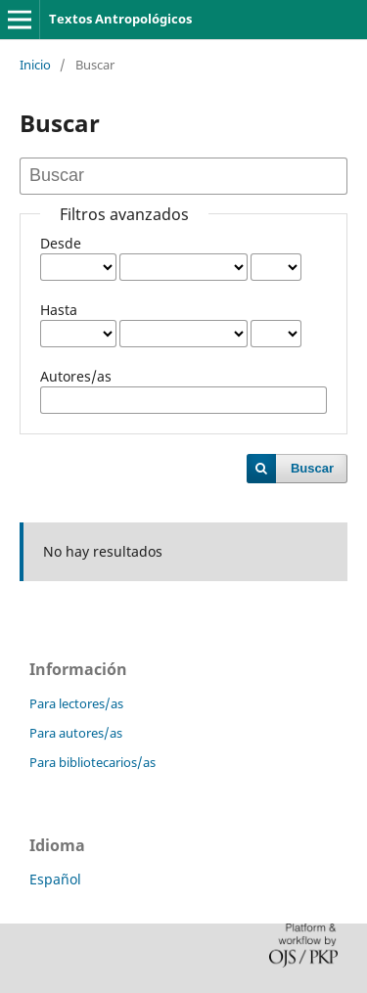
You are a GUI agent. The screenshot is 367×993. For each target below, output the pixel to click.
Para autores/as (75, 733)
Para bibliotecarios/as (92, 762)
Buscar (312, 468)
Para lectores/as (76, 703)
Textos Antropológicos (120, 18)
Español (55, 879)
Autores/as (76, 376)
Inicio (35, 64)
